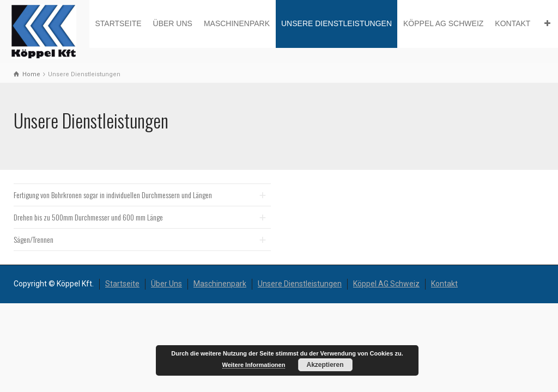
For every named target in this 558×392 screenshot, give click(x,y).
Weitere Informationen (254, 365)
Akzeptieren (324, 365)
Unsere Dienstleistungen (336, 23)
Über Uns (172, 23)
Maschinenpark (237, 23)
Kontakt (512, 23)
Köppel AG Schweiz (443, 23)
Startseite (118, 23)
